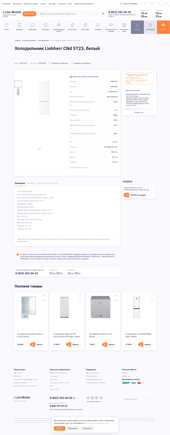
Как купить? (17, 4)
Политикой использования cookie (99, 423)
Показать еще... (139, 112)
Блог (70, 4)
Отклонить (87, 428)
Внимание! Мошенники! (58, 372)
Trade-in (43, 4)
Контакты (62, 4)
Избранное (126, 375)
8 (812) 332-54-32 (119, 12)
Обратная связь (91, 375)
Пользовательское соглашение (25, 385)
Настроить (73, 428)
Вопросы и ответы (31, 4)
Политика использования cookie (25, 379)
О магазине (6, 4)
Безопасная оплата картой (59, 382)
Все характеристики (77, 167)
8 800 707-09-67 (58, 405)
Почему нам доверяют (94, 379)
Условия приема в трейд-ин (96, 382)
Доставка (52, 4)
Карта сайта (54, 388)
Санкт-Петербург (130, 3)
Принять (59, 428)
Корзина (125, 372)
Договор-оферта (20, 382)
